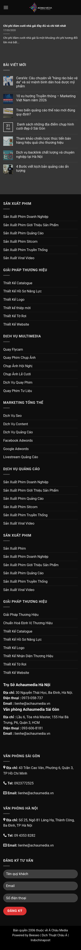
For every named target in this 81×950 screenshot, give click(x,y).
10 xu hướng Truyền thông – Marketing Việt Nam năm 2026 (46, 98)
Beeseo (34, 935)
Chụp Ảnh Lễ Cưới (17, 374)
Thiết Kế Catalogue (17, 283)
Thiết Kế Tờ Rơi (14, 316)
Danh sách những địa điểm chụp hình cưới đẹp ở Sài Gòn (45, 126)
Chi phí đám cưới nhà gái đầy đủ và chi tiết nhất (34, 25)
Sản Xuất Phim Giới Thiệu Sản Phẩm (31, 225)
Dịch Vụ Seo (12, 416)
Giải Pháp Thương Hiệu (20, 615)
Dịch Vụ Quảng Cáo (18, 432)
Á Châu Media (58, 930)
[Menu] (5, 7)
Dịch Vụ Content (15, 424)
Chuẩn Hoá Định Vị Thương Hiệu (28, 623)
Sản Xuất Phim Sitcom (20, 241)
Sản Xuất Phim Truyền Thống (25, 250)
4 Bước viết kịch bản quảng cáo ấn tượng (42, 169)
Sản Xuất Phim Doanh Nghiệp (25, 217)
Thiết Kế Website (16, 324)
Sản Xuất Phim (14, 548)
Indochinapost (40, 940)
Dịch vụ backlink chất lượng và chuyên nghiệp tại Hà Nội (45, 154)
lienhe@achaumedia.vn (32, 704)
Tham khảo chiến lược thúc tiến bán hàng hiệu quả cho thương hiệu (43, 140)
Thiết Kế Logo (13, 300)
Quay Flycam (13, 349)
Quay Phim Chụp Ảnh (19, 358)
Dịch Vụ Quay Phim (17, 382)
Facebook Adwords (18, 440)
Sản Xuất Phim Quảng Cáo (23, 233)
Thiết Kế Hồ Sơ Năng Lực (22, 291)
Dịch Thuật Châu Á (54, 935)
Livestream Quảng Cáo (20, 457)
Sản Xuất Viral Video (18, 258)
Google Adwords (16, 449)
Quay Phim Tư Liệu (17, 391)
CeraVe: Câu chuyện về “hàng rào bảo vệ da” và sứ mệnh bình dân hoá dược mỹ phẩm (47, 82)
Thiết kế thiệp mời (17, 308)
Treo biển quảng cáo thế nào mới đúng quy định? (45, 112)
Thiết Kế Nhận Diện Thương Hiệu (28, 656)
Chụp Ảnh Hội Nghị (17, 366)
